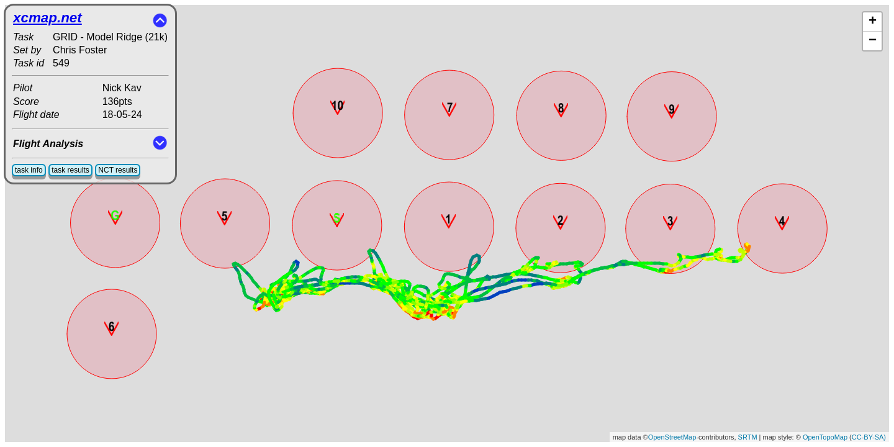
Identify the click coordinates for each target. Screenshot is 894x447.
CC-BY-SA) (869, 437)
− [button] (873, 41)
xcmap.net (47, 17)
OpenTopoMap (825, 437)
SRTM (747, 437)
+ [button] (873, 21)
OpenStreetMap (672, 437)
